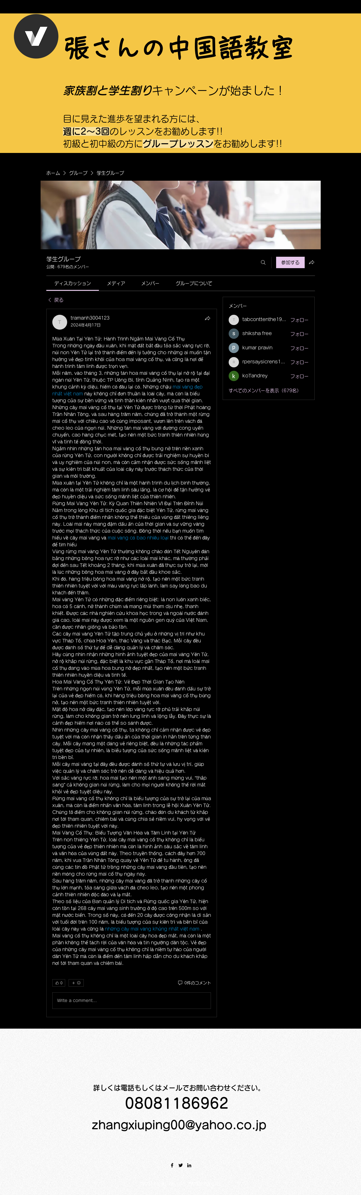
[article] (131, 663)
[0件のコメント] (194, 983)
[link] (72, 283)
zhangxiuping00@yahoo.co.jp (179, 1125)
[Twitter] (181, 1165)
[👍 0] (58, 983)
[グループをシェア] (311, 262)
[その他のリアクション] (76, 983)
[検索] (263, 262)
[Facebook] (172, 1165)
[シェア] (207, 318)
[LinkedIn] (189, 1165)
